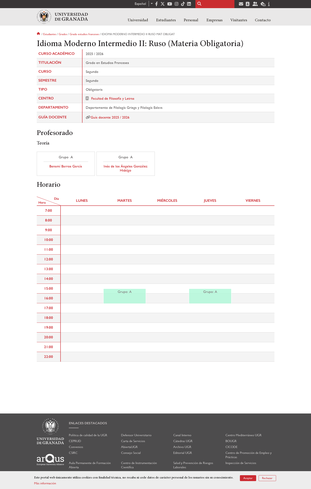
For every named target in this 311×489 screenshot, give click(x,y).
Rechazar (267, 478)
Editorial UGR (182, 453)
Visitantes (238, 20)
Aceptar (248, 478)
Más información (45, 483)
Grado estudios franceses (84, 34)
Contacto (263, 20)
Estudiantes (166, 20)
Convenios (76, 447)
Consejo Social (131, 453)
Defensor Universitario (136, 435)
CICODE (231, 447)
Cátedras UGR (183, 441)
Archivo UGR (182, 447)
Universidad (138, 20)
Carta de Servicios (133, 441)
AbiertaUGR (129, 447)
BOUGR (231, 441)
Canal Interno (182, 435)
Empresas (214, 20)
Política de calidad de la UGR (88, 435)
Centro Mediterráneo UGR (243, 435)
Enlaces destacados (88, 423)
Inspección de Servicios (240, 463)
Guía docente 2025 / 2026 (110, 117)
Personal (191, 20)
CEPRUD (75, 441)
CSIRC (73, 453)
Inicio (39, 34)
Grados (63, 34)
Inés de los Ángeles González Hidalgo (125, 168)
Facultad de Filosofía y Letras (112, 98)
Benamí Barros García (65, 166)
